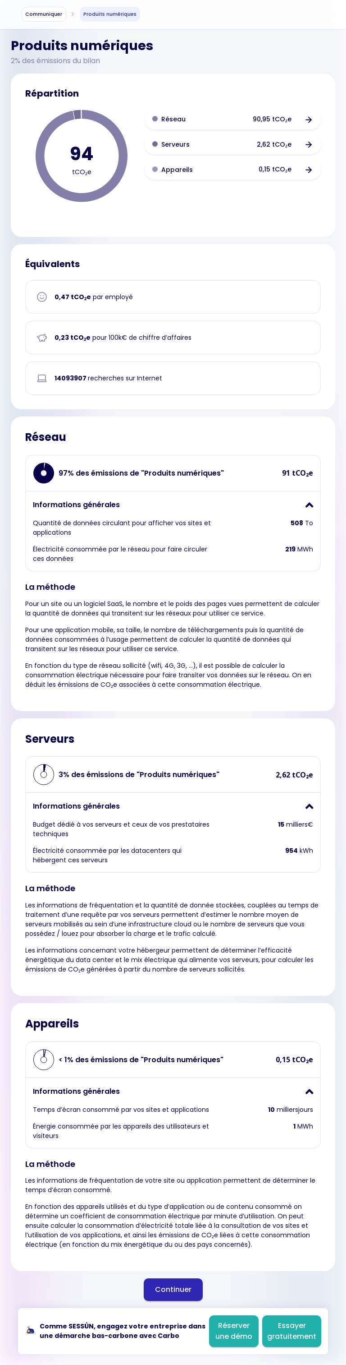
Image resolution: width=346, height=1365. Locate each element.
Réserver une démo (233, 1331)
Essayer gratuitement (291, 1331)
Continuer (173, 1289)
